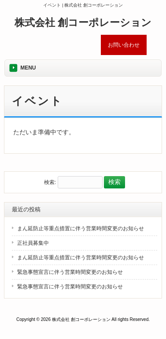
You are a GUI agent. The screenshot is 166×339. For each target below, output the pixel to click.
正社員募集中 (33, 243)
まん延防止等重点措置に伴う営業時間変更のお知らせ (80, 228)
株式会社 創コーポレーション (83, 22)
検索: (50, 182)
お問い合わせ (124, 45)
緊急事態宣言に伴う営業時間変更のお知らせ (70, 272)
